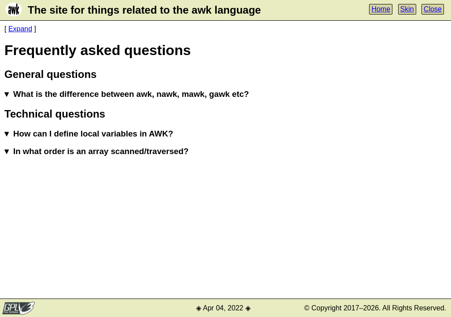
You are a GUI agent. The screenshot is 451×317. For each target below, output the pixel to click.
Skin (407, 9)
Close (433, 9)
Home (380, 9)
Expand (20, 29)
